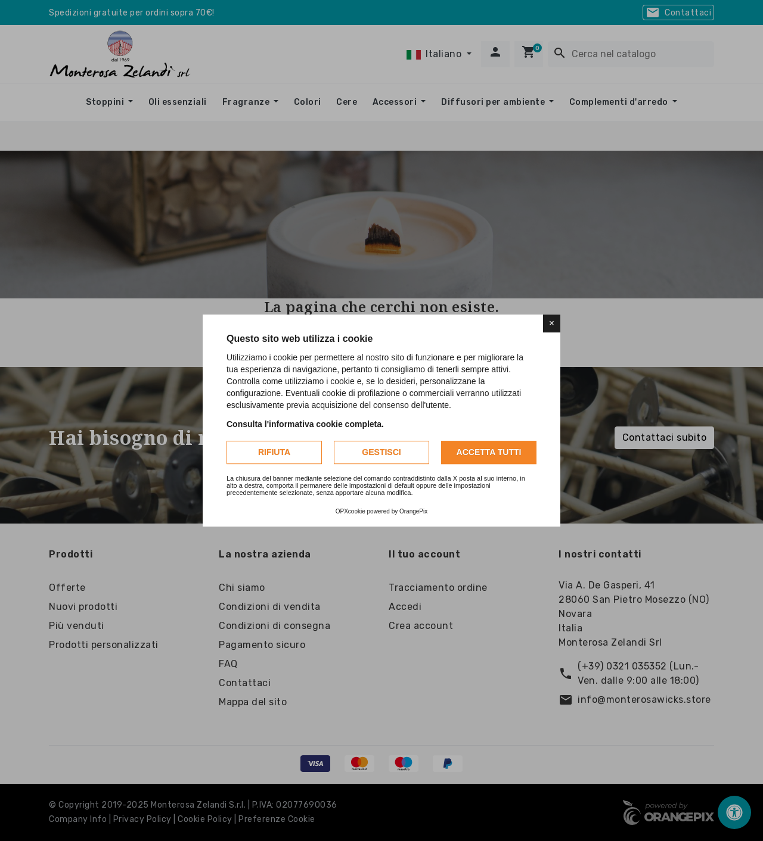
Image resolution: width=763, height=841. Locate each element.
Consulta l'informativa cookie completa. (305, 424)
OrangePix (413, 511)
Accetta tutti (489, 452)
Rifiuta (274, 452)
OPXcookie (350, 511)
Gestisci (381, 452)
